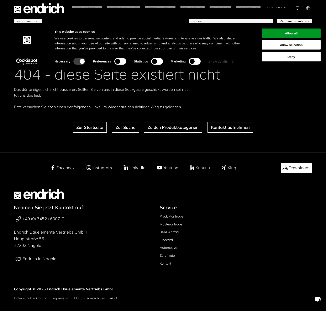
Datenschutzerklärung (30, 298)
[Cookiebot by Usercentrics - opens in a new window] (27, 39)
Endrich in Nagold (36, 258)
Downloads (296, 167)
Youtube (167, 167)
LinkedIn (134, 167)
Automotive (168, 247)
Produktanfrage (171, 216)
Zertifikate (167, 255)
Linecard (166, 240)
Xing (228, 167)
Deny (291, 33)
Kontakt (165, 263)
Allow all (291, 10)
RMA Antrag (169, 232)
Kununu (200, 167)
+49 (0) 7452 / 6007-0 (40, 218)
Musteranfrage (171, 224)
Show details (218, 38)
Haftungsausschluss (89, 298)
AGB (113, 298)
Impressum (60, 298)
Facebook (62, 167)
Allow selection (291, 22)
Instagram (99, 167)
